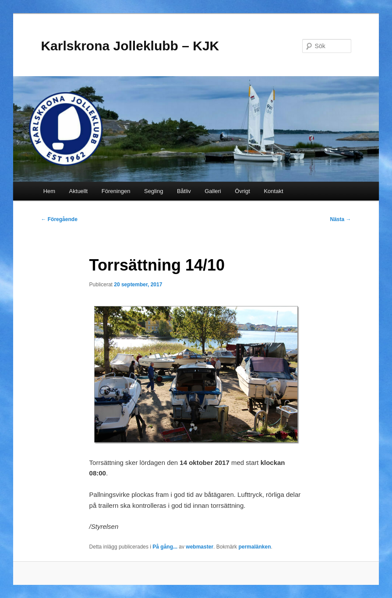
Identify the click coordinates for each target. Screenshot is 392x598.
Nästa (340, 219)
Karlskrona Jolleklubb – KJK (130, 46)
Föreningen (116, 191)
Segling (153, 191)
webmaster (199, 547)
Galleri (213, 191)
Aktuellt (78, 191)
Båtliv (184, 191)
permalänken (254, 547)
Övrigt (242, 191)
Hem (49, 191)
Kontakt (273, 191)
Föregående (59, 219)
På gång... (164, 547)
